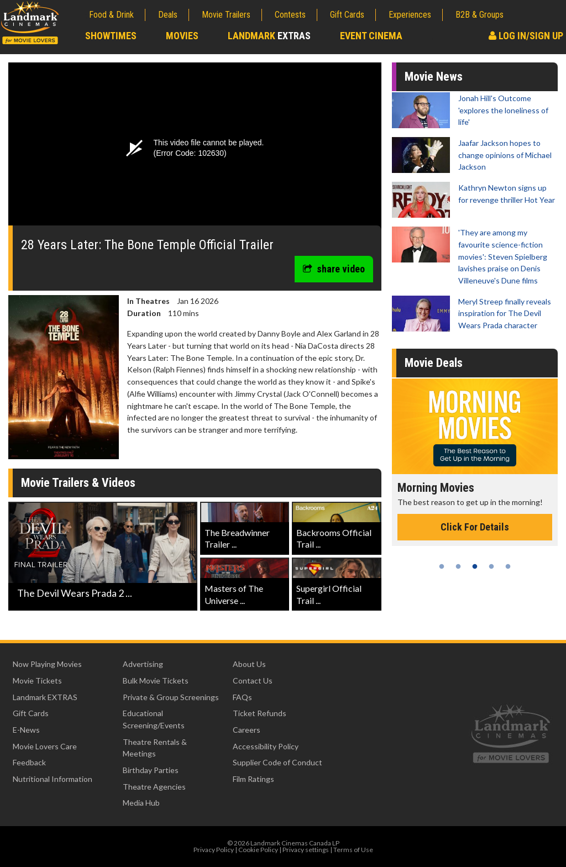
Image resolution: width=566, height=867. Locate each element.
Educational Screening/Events (154, 719)
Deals (167, 14)
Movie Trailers (226, 14)
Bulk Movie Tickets (155, 680)
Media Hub (141, 802)
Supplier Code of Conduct (277, 762)
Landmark (269, 35)
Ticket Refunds (259, 713)
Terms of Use (353, 849)
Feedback (29, 762)
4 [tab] (491, 566)
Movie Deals (434, 363)
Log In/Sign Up (526, 35)
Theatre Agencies (154, 786)
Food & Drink (111, 14)
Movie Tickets (37, 680)
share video (334, 269)
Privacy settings (305, 849)
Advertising (143, 664)
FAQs (242, 697)
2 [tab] (458, 566)
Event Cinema (371, 35)
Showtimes (111, 35)
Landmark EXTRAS (45, 697)
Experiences (410, 14)
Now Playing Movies (47, 664)
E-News (26, 729)
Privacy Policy (213, 849)
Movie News (434, 76)
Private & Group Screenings (171, 697)
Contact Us (252, 680)
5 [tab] (507, 566)
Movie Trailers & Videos (78, 483)
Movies (182, 35)
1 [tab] (441, 566)
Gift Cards (347, 14)
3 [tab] (474, 566)
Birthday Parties (151, 770)
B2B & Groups (479, 14)
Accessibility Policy (265, 746)
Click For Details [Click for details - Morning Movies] (475, 527)
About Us (249, 664)
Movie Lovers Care (45, 746)
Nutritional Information (52, 779)
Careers (246, 729)
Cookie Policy (258, 849)
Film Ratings (253, 779)
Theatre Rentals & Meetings (155, 748)
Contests (290, 14)
